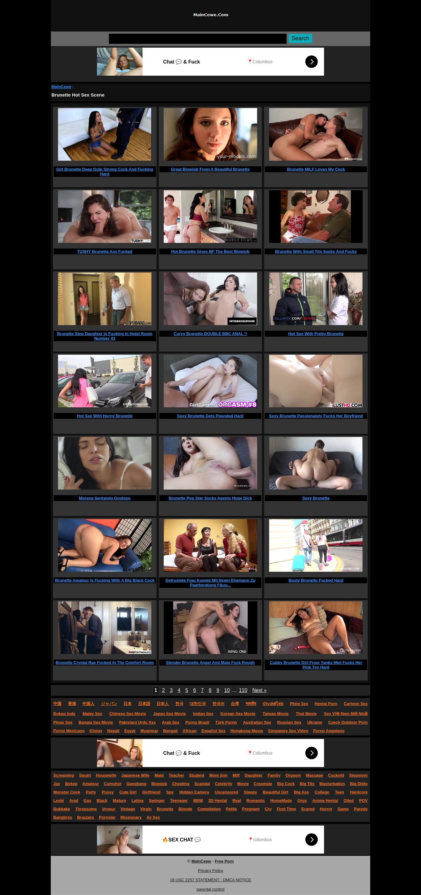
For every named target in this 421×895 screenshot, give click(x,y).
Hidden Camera (194, 792)
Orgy (302, 800)
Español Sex (213, 730)
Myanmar (149, 730)
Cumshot (112, 783)
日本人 (163, 703)
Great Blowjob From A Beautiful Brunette (210, 169)
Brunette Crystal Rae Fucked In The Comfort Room (105, 662)
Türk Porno (226, 722)
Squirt (85, 775)
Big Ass (301, 792)
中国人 (88, 703)
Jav (56, 783)
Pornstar (107, 817)
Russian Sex (289, 722)
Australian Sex (257, 722)
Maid (159, 775)
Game (343, 809)
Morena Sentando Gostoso (104, 498)
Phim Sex (299, 703)
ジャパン (109, 703)
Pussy (108, 792)
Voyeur (108, 809)
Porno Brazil (198, 722)
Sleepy (250, 792)
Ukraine (314, 722)
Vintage (127, 809)
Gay (87, 800)
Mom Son (218, 775)
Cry (268, 809)
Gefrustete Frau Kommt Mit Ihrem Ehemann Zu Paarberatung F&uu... (210, 582)
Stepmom (358, 775)
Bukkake (61, 809)
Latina (137, 800)
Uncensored (226, 792)
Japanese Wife (135, 775)
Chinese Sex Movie (127, 713)
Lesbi (58, 800)
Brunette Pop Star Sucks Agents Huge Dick (210, 498)
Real (236, 800)
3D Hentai (217, 800)
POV (363, 800)
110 (243, 690)
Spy (170, 792)
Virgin (146, 809)
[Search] (198, 39)
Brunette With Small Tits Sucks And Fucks (315, 251)
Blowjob (159, 783)
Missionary (131, 817)
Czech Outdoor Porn (348, 722)
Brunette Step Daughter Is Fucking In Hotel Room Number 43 (104, 336)
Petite (231, 809)
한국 (179, 703)
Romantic (255, 800)
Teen (339, 792)
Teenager (179, 800)
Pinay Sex (62, 722)
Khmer (96, 730)
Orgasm (293, 775)
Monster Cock (66, 792)
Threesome (86, 809)
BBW (198, 800)
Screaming (63, 775)
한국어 (218, 703)
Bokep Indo (64, 713)
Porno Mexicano (69, 730)
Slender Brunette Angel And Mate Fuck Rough (210, 662)
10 (227, 690)
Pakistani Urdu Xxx (137, 722)
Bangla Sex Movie (96, 722)
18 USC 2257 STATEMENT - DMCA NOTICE (210, 880)
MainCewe (61, 86)
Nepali (113, 730)
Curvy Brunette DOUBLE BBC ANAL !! (210, 333)
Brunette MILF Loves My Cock (316, 169)
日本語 (144, 703)
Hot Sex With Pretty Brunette (316, 333)
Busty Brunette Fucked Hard (315, 580)
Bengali (170, 730)
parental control (210, 889)
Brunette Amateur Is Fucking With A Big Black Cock (104, 580)
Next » (259, 690)
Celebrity (223, 783)
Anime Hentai (325, 800)
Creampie (263, 783)
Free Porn (224, 861)
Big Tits (307, 783)
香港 (72, 703)
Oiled (349, 800)
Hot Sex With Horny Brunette (105, 416)
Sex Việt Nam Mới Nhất (346, 713)
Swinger (157, 800)
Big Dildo (359, 783)
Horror (326, 809)
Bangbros (62, 817)
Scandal (202, 783)
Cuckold (336, 775)
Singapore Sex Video (288, 730)
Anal (73, 800)
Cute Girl (128, 792)
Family (274, 775)
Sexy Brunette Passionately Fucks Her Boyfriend (316, 416)
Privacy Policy (210, 870)
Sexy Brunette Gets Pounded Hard (210, 416)
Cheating (181, 783)
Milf (236, 775)
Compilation (209, 809)
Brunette (165, 809)
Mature (119, 800)
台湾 (235, 703)
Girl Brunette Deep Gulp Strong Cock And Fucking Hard (104, 171)
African (190, 730)
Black (102, 800)
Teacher (176, 775)
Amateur (90, 783)
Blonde (185, 809)
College (322, 792)
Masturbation (332, 783)
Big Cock (286, 783)
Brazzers (85, 817)
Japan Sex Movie (169, 713)
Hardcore (359, 792)
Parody (361, 809)
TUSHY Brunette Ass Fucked (104, 251)
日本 (127, 703)
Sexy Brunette (315, 498)
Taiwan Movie (276, 713)
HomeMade (281, 800)
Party (91, 792)
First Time (286, 809)
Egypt (130, 730)
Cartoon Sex (356, 703)
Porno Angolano (329, 730)
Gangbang (136, 783)
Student (196, 775)
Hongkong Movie (246, 730)
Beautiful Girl (275, 792)
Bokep (71, 783)
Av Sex (153, 817)
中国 (57, 703)
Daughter (254, 775)
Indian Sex (203, 713)
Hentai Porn (326, 703)
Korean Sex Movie (237, 713)
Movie (243, 783)
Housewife (106, 775)
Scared (308, 809)
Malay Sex (92, 713)
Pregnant (250, 809)
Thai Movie (306, 713)
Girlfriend (151, 792)
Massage (314, 775)
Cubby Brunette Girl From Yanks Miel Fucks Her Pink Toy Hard (316, 665)
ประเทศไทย (273, 703)
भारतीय (250, 703)
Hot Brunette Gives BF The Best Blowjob (210, 251)
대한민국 (198, 703)
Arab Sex (170, 722)
